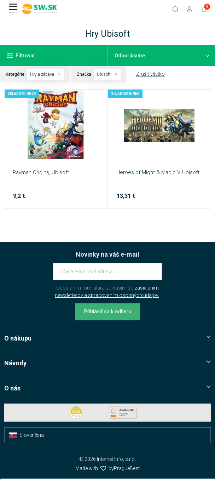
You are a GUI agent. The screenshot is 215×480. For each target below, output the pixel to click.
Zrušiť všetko (150, 74)
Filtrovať (21, 55)
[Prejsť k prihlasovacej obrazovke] (189, 9)
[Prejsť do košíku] (204, 9)
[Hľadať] (175, 9)
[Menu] (13, 9)
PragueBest (127, 468)
